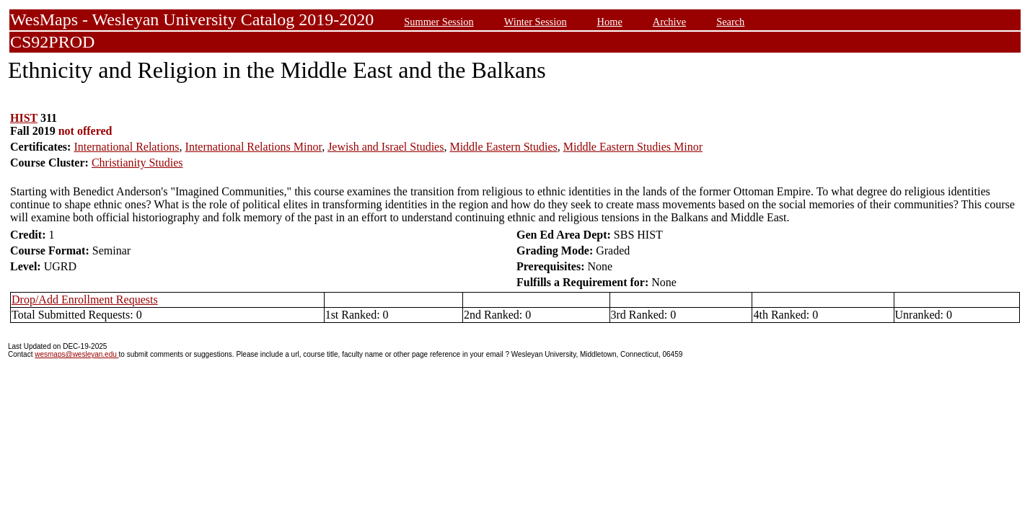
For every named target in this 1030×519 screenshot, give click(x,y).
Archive (669, 21)
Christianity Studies (137, 162)
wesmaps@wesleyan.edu (76, 354)
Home (609, 21)
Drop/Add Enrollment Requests (85, 299)
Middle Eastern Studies (503, 147)
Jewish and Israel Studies (385, 147)
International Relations (126, 147)
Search (730, 21)
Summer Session (438, 21)
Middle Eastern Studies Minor (633, 147)
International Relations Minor (253, 147)
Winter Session (535, 21)
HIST (24, 118)
